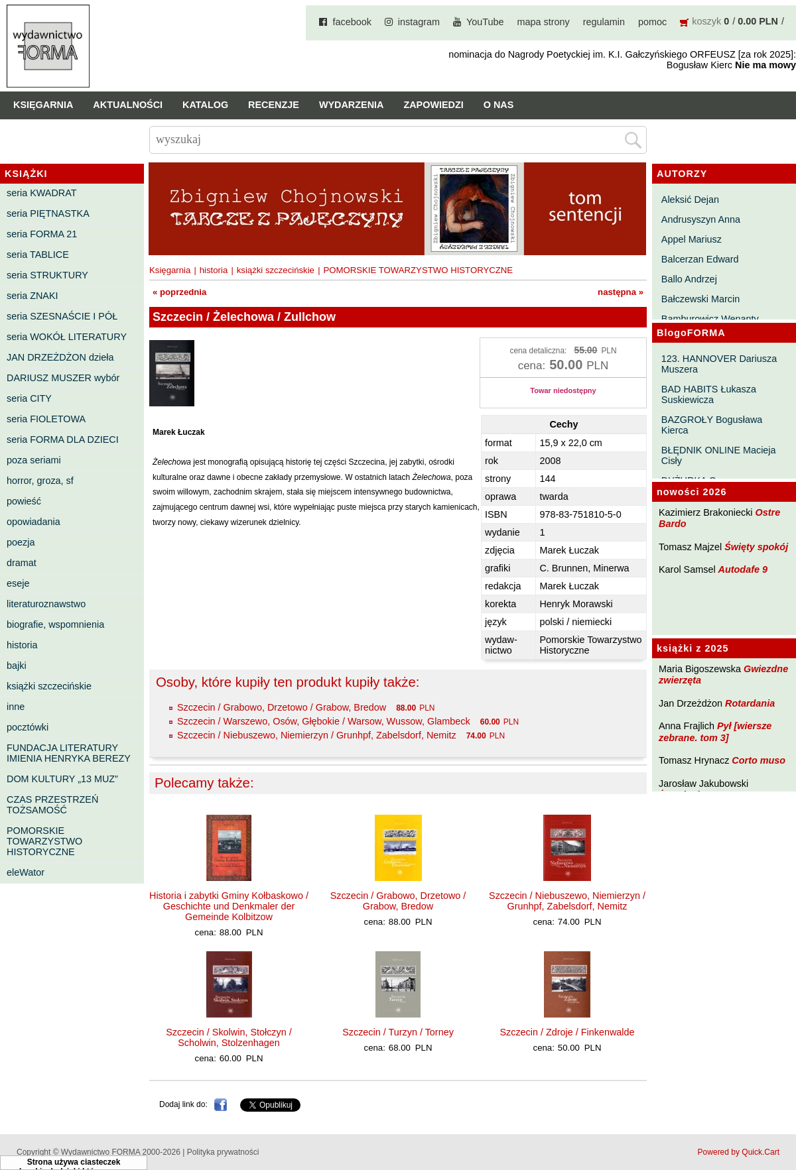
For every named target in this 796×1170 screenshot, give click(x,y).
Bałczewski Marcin (700, 299)
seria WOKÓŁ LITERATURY (67, 336)
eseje (18, 583)
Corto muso (758, 760)
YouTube (485, 22)
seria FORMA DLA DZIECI (63, 439)
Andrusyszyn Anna (700, 219)
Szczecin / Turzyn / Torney (398, 1032)
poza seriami (34, 460)
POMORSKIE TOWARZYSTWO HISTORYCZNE (44, 841)
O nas (499, 104)
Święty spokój (756, 547)
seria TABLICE (38, 254)
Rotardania (750, 703)
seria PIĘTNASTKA (48, 213)
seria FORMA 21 (42, 234)
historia (22, 645)
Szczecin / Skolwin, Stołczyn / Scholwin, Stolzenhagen (229, 1037)
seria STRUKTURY (47, 275)
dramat (21, 562)
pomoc (652, 22)
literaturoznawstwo (46, 604)
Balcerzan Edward (700, 259)
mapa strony (543, 22)
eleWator (25, 872)
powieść (24, 501)
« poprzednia (179, 292)
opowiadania (33, 521)
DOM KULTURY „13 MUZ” (62, 779)
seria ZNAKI (32, 295)
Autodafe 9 (742, 569)
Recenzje (273, 104)
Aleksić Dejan (690, 199)
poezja (20, 542)
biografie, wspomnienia (55, 624)
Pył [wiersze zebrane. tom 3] (715, 731)
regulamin (604, 22)
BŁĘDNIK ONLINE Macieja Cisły (718, 455)
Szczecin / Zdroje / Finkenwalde (566, 1032)
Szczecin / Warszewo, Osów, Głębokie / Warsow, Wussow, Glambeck (323, 721)
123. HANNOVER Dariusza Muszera (719, 364)
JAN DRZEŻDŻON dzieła (60, 357)
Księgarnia (43, 104)
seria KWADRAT (42, 193)
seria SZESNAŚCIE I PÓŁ (62, 316)
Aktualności (128, 104)
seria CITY (29, 398)
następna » (620, 292)
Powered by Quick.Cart (738, 1152)
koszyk (706, 21)
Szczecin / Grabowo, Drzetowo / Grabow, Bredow (281, 707)
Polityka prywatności (223, 1152)
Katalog (205, 104)
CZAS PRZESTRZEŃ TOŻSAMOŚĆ (52, 804)
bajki (17, 665)
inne (16, 706)
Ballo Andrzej (689, 279)
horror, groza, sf (40, 480)
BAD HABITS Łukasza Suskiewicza (708, 394)
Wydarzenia (351, 104)
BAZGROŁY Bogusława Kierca (712, 425)
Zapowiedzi (433, 104)
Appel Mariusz (691, 239)
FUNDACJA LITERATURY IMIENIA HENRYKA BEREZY (69, 753)
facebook (351, 22)
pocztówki (27, 727)
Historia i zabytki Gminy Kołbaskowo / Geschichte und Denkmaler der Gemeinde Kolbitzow (228, 906)
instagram (419, 22)
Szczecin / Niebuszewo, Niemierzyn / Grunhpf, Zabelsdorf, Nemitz (316, 735)
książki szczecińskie (49, 686)
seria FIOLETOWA (46, 419)
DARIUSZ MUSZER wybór (63, 378)
